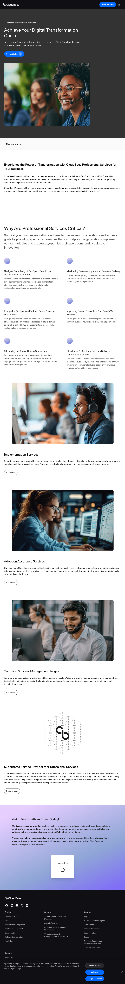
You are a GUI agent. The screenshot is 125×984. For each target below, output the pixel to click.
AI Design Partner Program (94, 921)
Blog (85, 916)
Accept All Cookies (94, 979)
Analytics (8, 941)
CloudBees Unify (11, 916)
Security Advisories (91, 929)
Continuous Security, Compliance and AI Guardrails (56, 935)
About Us (9, 957)
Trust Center (89, 925)
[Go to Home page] (11, 4)
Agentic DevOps (50, 923)
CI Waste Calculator (92, 948)
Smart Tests (10, 933)
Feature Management (14, 929)
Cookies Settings (94, 966)
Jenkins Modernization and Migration (55, 917)
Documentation (90, 933)
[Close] (122, 972)
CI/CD (7, 921)
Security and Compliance (15, 925)
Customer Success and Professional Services (93, 942)
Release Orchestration (14, 937)
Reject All (94, 972)
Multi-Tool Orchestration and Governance (55, 928)
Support (87, 937)
